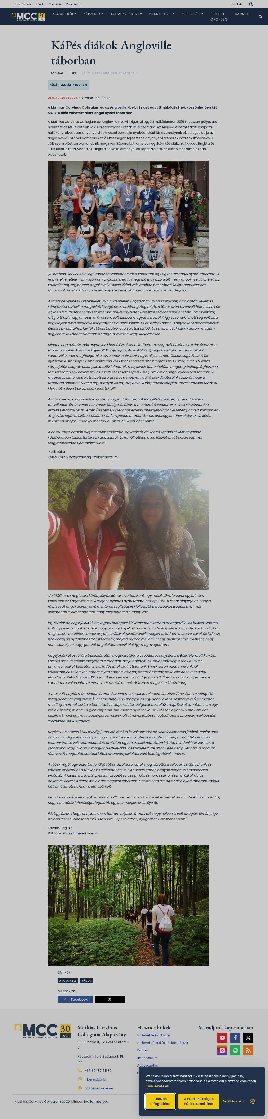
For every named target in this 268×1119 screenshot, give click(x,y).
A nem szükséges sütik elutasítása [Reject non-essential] (199, 1101)
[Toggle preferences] (233, 1101)
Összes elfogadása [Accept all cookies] (160, 1101)
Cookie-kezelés (157, 1086)
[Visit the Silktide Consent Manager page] (253, 1101)
